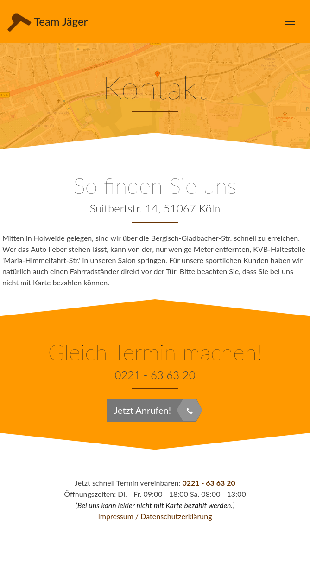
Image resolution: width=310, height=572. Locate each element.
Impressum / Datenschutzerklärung (155, 516)
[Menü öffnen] (290, 21)
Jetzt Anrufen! (155, 410)
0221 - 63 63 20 (208, 482)
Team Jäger (46, 21)
